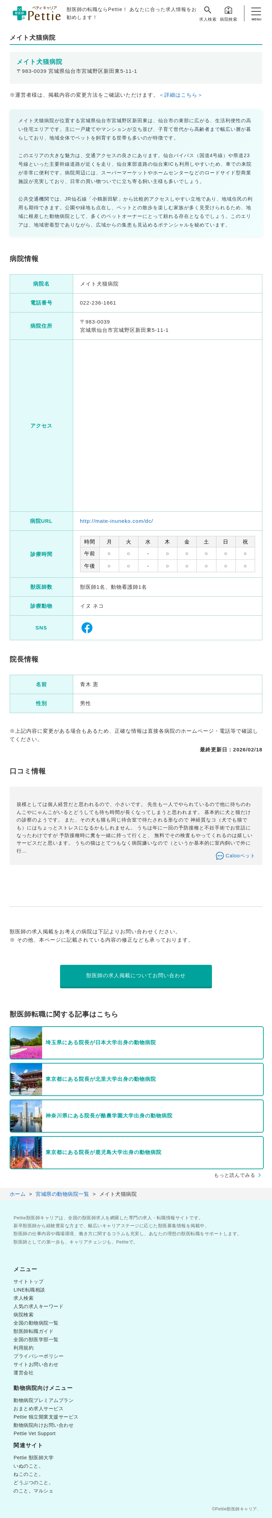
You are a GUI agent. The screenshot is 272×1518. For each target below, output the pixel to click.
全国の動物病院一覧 (36, 1323)
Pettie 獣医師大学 (33, 1457)
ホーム (18, 1194)
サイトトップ (28, 1281)
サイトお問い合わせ (36, 1364)
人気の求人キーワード (38, 1306)
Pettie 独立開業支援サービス (45, 1417)
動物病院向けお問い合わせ (43, 1425)
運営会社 (23, 1372)
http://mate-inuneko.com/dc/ (116, 521)
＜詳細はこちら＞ (181, 95)
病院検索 (228, 13)
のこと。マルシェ (33, 1490)
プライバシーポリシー (38, 1356)
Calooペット (241, 855)
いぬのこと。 (28, 1466)
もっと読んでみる (234, 1175)
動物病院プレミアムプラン (43, 1400)
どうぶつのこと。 (33, 1482)
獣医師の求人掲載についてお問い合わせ (136, 975)
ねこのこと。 (28, 1474)
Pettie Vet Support (34, 1433)
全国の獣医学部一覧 (36, 1339)
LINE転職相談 (29, 1290)
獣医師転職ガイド (33, 1331)
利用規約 (23, 1348)
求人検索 (207, 13)
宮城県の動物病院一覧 (62, 1194)
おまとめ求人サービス (38, 1408)
